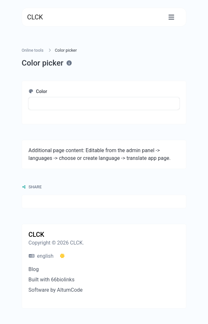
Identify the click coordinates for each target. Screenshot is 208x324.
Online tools (33, 50)
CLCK (35, 17)
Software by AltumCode (55, 290)
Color (37, 91)
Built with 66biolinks (51, 280)
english (41, 256)
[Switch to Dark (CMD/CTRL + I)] (62, 256)
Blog (33, 269)
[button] (104, 103)
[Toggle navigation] (171, 17)
